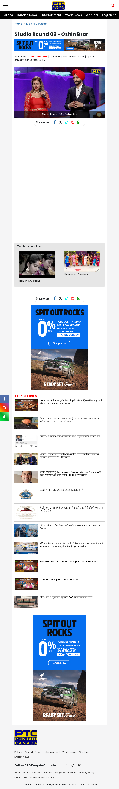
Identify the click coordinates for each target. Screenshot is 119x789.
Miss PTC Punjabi (36, 23)
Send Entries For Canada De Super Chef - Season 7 (69, 561)
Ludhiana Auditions (29, 281)
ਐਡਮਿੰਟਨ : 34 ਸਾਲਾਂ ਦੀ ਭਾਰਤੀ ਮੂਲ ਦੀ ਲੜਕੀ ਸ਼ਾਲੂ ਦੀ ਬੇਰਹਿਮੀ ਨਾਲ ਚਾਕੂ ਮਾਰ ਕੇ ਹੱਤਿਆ (71, 509)
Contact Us (20, 777)
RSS (53, 777)
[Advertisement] (66, 214)
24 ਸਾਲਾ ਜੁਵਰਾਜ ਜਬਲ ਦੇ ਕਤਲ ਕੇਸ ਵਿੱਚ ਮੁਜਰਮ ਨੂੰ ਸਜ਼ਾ (64, 490)
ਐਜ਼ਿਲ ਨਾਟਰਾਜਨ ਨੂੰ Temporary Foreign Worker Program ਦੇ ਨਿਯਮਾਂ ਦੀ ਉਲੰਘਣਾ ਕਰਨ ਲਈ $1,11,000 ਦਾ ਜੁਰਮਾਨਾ (70, 473)
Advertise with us (39, 777)
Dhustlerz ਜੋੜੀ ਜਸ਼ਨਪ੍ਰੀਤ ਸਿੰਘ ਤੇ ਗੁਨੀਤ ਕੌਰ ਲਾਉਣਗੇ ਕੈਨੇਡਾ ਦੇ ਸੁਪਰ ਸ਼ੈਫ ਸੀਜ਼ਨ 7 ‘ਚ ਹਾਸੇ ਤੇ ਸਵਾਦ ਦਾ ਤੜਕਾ (72, 402)
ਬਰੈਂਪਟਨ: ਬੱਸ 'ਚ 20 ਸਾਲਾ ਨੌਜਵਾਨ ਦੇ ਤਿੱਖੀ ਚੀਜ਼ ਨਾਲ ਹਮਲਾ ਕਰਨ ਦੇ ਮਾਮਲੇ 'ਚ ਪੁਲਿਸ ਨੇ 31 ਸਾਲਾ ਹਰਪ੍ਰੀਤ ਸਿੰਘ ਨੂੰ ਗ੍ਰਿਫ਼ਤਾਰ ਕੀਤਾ (71, 545)
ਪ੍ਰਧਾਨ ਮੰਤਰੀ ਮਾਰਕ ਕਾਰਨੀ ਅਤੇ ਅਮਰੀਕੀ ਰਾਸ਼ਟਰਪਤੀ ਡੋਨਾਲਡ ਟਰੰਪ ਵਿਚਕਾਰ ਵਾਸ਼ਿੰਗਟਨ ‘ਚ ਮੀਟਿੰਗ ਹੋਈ (69, 455)
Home (18, 23)
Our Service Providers (39, 772)
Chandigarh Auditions (76, 274)
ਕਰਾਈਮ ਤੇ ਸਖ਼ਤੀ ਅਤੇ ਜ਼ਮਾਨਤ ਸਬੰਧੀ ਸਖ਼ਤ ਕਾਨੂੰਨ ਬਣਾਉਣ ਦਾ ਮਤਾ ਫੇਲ (70, 436)
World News (73, 15)
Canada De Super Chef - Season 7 (59, 579)
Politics (8, 15)
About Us (19, 772)
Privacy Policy (86, 772)
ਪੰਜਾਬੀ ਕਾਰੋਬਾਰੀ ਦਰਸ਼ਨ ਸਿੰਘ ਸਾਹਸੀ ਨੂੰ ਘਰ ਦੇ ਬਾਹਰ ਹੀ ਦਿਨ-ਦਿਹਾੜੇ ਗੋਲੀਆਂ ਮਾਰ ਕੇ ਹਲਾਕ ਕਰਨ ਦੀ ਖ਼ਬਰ (69, 420)
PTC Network (90, 784)
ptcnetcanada (37, 56)
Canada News (27, 15)
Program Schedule (65, 772)
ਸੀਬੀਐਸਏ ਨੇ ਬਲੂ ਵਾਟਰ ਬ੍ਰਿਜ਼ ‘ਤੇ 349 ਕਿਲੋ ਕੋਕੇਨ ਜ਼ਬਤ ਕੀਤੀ (66, 597)
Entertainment (51, 15)
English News (21, 756)
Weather (92, 15)
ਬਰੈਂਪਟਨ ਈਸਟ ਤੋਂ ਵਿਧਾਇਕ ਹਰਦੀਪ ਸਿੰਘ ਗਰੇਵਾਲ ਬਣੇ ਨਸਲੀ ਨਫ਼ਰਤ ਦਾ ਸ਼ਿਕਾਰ (70, 527)
